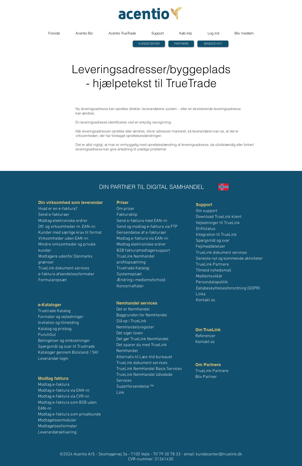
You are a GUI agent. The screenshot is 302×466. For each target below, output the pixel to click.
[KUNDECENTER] (149, 44)
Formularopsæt (52, 280)
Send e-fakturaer (53, 214)
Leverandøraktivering (57, 432)
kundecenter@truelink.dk (219, 454)
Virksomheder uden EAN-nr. (63, 238)
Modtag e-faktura (53, 384)
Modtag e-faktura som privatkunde (69, 414)
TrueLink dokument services (63, 268)
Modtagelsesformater (57, 426)
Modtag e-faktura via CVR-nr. (64, 396)
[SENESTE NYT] (212, 44)
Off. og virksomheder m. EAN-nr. (67, 226)
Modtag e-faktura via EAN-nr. (64, 390)
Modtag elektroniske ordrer (63, 220)
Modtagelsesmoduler (57, 420)
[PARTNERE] (181, 44)
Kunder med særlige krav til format (70, 232)
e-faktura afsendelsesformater (66, 274)
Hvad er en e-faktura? (57, 208)
